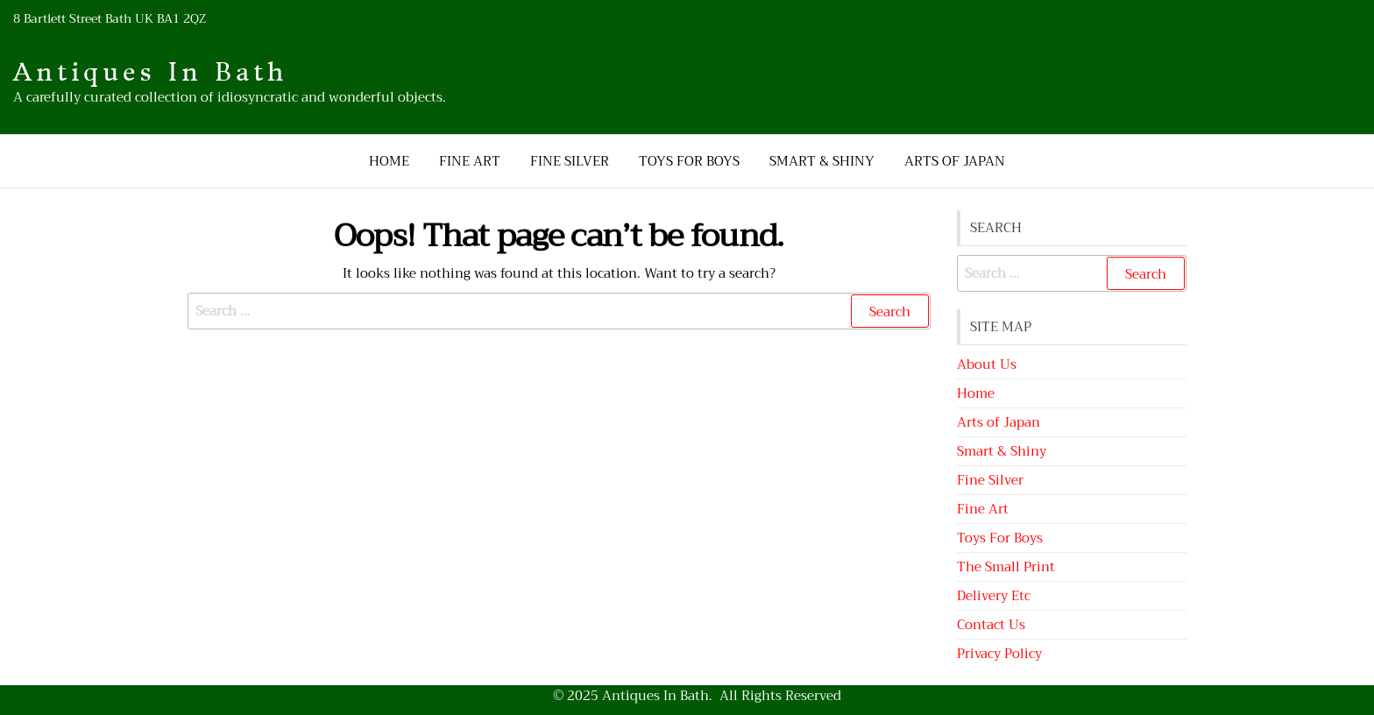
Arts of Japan (954, 161)
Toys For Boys (689, 161)
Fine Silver (569, 161)
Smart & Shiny (822, 161)
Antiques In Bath (150, 72)
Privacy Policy (999, 653)
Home (389, 161)
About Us (986, 364)
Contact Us (991, 624)
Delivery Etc (993, 595)
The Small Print (1006, 567)
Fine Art (469, 161)
